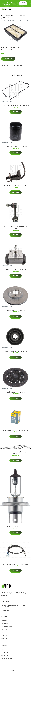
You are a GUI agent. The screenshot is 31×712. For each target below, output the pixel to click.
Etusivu (3, 20)
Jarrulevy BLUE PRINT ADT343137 (15, 310)
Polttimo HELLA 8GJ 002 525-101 (15, 526)
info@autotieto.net (6, 610)
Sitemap (3, 662)
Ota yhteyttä (4, 652)
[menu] (28, 9)
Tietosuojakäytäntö (7, 658)
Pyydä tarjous (23, 3)
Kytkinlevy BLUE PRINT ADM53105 (15, 392)
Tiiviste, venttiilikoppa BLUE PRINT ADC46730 (15, 105)
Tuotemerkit (12, 47)
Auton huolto (5, 620)
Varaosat (4, 638)
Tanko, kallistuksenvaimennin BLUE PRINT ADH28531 (15, 227)
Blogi (2, 649)
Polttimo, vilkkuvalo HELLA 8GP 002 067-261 (15, 430)
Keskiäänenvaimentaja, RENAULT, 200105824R (15, 453)
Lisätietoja (8, 58)
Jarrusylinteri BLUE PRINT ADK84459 (15, 269)
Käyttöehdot (5, 655)
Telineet (3, 632)
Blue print (18, 47)
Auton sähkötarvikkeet (7, 626)
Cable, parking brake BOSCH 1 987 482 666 (15, 564)
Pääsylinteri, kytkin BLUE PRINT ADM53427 (15, 185)
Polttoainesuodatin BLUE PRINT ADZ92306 (15, 146)
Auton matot (4, 623)
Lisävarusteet (5, 629)
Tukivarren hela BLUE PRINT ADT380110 (15, 351)
